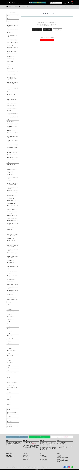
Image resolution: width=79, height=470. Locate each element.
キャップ (9, 404)
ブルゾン (9, 340)
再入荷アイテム (9, 426)
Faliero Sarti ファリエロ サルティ (13, 178)
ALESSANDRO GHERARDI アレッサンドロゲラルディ (13, 39)
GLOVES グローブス (11, 74)
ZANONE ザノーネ (11, 94)
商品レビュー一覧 (26, 459)
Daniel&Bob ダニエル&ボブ (13, 124)
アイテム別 (9, 302)
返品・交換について (43, 459)
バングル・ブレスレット (12, 382)
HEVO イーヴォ (11, 45)
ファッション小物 (11, 385)
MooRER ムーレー (11, 260)
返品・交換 (42, 440)
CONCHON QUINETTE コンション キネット (13, 83)
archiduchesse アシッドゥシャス (13, 26)
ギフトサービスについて (44, 460)
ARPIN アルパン (11, 32)
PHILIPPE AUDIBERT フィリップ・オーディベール (13, 184)
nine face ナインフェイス (12, 152)
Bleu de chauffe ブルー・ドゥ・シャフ (13, 206)
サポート (41, 453)
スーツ (9, 326)
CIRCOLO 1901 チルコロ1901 (12, 127)
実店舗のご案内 (9, 453)
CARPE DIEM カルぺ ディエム (13, 72)
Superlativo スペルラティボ (13, 116)
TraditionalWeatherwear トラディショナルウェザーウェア (13, 145)
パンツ (9, 353)
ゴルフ (9, 394)
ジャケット (10, 314)
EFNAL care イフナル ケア (12, 51)
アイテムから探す (47, 29)
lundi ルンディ (10, 294)
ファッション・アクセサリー (13, 372)
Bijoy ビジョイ (10, 172)
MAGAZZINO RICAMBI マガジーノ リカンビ (13, 246)
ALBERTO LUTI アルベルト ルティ (13, 36)
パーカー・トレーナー (11, 338)
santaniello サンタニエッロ (12, 103)
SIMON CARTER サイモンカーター (13, 89)
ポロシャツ (10, 306)
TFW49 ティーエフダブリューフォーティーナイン (13, 133)
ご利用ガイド (11, 444)
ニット (9, 333)
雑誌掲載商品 (9, 424)
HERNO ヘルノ (10, 229)
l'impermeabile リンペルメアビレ (13, 288)
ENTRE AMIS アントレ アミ (13, 42)
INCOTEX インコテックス (12, 53)
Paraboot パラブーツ (11, 164)
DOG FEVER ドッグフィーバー (13, 141)
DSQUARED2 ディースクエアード (13, 137)
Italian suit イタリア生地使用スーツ (13, 48)
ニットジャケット (11, 319)
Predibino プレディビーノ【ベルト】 (12, 213)
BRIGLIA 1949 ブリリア (12, 203)
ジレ (9, 323)
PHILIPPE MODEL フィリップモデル (13, 188)
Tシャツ (9, 304)
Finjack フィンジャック (12, 195)
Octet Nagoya (8, 455)
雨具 (8, 370)
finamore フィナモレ (11, 180)
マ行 (8, 243)
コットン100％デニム (12, 350)
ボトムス (9, 399)
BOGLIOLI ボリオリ (11, 240)
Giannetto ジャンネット (12, 108)
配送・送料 (25, 440)
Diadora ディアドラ (11, 130)
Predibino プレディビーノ (12, 209)
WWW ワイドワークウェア (13, 299)
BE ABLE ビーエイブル (12, 169)
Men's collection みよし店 (10, 456)
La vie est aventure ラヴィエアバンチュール (13, 276)
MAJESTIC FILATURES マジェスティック (13, 250)
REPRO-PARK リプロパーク (13, 284)
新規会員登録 (25, 455)
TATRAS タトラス (11, 121)
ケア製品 (9, 392)
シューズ (9, 360)
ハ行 (8, 162)
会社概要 (58, 453)
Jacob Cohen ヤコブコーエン (13, 271)
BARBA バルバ (10, 167)
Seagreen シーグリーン (12, 105)
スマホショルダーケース (12, 387)
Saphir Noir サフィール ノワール (13, 100)
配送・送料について (43, 456)
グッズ (9, 402)
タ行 (8, 119)
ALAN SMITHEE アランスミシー (13, 30)
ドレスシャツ (10, 309)
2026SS (8, 18)
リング (9, 377)
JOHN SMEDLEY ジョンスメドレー (13, 114)
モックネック (10, 335)
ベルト (9, 365)
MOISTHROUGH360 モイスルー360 (13, 263)
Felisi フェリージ (11, 198)
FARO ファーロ (11, 174)
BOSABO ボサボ (11, 238)
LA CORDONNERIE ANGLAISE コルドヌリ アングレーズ (13, 78)
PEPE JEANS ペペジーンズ (13, 220)
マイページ (25, 453)
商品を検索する (58, 29)
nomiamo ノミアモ (11, 159)
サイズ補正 (9, 416)
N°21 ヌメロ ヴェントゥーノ (13, 154)
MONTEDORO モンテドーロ (13, 266)
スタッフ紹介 (9, 421)
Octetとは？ (9, 418)
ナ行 (8, 150)
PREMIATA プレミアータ (12, 215)
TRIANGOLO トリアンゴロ (13, 147)
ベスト (9, 321)
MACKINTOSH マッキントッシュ (13, 253)
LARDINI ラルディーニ (12, 279)
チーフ (9, 380)
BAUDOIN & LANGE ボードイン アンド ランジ (13, 235)
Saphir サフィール (11, 96)
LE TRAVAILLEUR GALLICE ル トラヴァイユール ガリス (13, 291)
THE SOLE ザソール (11, 91)
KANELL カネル (11, 68)
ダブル (9, 328)
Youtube (8, 15)
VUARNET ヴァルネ (11, 56)
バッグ (9, 357)
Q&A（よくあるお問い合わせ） (11, 413)
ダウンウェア (10, 343)
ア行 (8, 23)
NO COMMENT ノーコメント (13, 157)
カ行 (8, 66)
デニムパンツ (10, 348)
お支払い (7, 440)
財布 (8, 367)
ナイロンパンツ (11, 355)
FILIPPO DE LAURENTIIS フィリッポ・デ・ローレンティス (13, 192)
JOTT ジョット (10, 110)
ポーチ (9, 389)
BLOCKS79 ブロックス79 (12, 218)
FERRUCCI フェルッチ (12, 200)
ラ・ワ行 (9, 273)
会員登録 (8, 409)
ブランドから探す (37, 29)
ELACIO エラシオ (11, 61)
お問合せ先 (59, 440)
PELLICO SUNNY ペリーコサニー (13, 224)
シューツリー (10, 362)
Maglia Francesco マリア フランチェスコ (13, 257)
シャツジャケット (11, 316)
